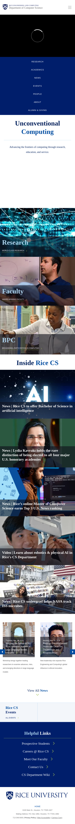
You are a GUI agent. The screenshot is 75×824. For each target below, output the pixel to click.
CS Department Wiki (36, 775)
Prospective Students (36, 743)
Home (37, 806)
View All (37, 690)
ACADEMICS (37, 70)
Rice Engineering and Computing (24, 5)
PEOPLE (37, 94)
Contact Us (35, 767)
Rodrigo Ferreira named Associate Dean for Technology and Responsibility (55, 648)
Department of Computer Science (26, 7)
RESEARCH (37, 62)
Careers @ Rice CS (36, 751)
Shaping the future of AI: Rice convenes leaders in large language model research (18, 648)
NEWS (37, 78)
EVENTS (37, 86)
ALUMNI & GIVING (37, 110)
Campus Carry (56, 818)
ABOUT (37, 102)
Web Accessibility (43, 818)
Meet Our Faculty (36, 759)
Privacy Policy (30, 818)
